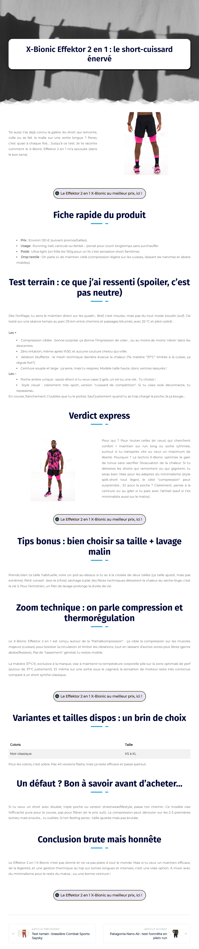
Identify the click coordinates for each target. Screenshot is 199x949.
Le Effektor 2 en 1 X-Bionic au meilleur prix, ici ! (101, 193)
